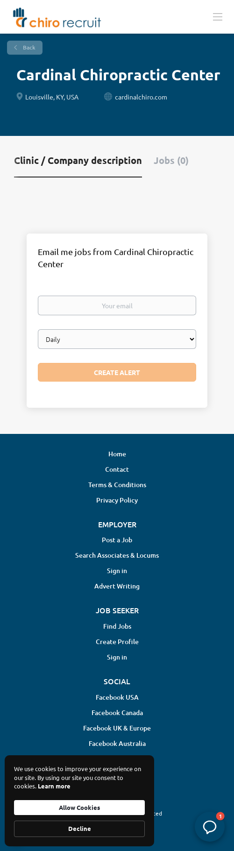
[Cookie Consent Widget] (79, 800)
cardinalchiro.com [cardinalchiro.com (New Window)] (141, 96)
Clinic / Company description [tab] (78, 160)
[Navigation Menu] (217, 16)
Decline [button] (79, 828)
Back (28, 47)
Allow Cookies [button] (79, 807)
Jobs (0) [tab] (171, 160)
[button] (210, 827)
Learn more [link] (54, 786)
